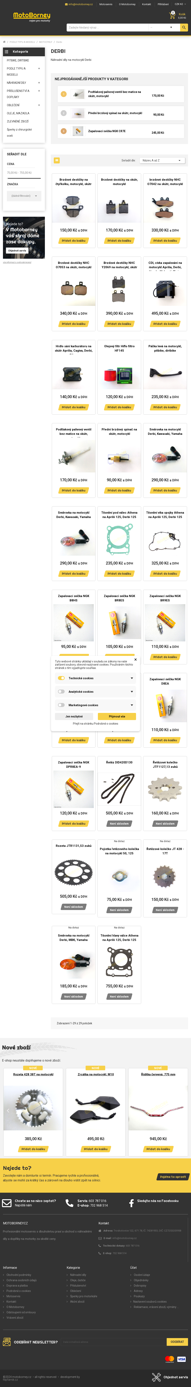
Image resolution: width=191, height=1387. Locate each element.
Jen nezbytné (74, 716)
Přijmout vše (117, 716)
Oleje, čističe (78, 1280)
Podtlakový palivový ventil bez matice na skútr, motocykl (73, 434)
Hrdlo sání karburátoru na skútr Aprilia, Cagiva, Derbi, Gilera (74, 350)
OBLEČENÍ (13, 105)
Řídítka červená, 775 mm (158, 1074)
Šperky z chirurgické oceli (19, 132)
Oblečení (75, 1291)
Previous (8, 1110)
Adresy (138, 1291)
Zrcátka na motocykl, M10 (96, 1074)
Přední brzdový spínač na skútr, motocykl (115, 113)
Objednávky (140, 1280)
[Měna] (180, 4)
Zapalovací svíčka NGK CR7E (107, 131)
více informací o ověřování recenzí (17, 262)
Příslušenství (78, 1285)
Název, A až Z (162, 160)
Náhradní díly (78, 1274)
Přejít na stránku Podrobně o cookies (95, 723)
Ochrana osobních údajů (21, 1280)
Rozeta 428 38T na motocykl (33, 1074)
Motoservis (13, 1296)
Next (183, 1110)
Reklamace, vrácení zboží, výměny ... (156, 1307)
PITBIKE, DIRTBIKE (18, 60)
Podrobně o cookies (18, 1291)
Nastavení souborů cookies (150, 1301)
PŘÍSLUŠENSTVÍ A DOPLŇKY (18, 94)
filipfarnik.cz (10, 1379)
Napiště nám (23, 1205)
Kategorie (20, 51)
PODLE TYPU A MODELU (16, 71)
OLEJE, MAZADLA (18, 113)
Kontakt (11, 1301)
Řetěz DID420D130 (119, 762)
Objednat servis (176, 1377)
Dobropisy (139, 1285)
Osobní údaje (141, 1274)
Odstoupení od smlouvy (21, 1312)
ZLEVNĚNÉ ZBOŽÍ (17, 121)
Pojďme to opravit (173, 1177)
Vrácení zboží (14, 1317)
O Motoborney (15, 1307)
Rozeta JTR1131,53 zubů (73, 846)
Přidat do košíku (73, 240)
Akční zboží (77, 1301)
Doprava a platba (17, 1285)
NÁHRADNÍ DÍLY (16, 82)
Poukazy (139, 1296)
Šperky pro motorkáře (83, 1296)
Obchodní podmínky (18, 1274)
